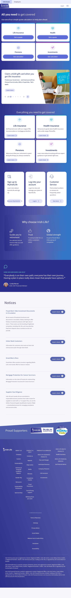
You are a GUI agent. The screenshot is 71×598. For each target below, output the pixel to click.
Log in (62, 6)
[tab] (6, 2)
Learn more (9, 90)
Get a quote (18, 37)
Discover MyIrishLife (14, 211)
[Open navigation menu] (67, 6)
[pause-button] (27, 96)
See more (57, 211)
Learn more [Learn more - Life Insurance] (13, 138)
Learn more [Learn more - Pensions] (13, 167)
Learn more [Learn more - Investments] (44, 167)
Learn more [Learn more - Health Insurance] (44, 138)
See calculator (18, 57)
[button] (4, 6)
